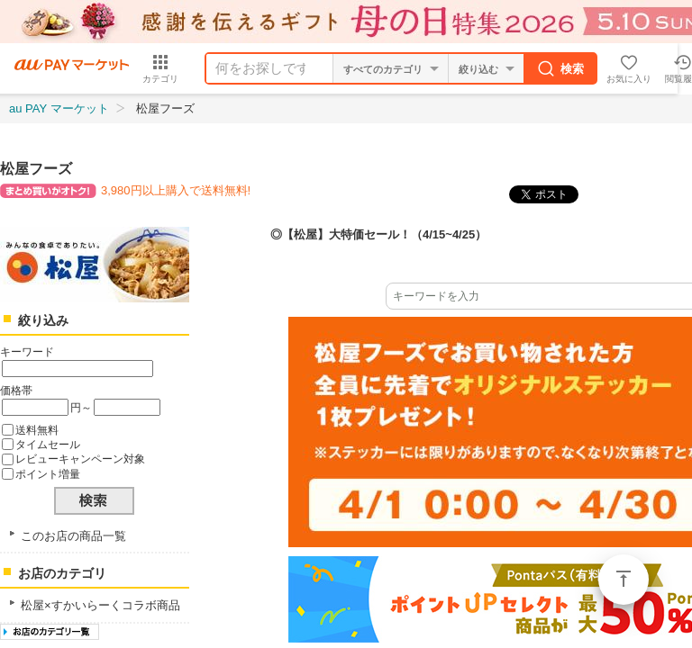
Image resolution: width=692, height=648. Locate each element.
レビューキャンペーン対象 (80, 458)
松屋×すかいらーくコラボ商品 (100, 605)
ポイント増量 (47, 474)
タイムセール (47, 444)
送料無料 (37, 430)
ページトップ (623, 579)
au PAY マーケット (59, 108)
